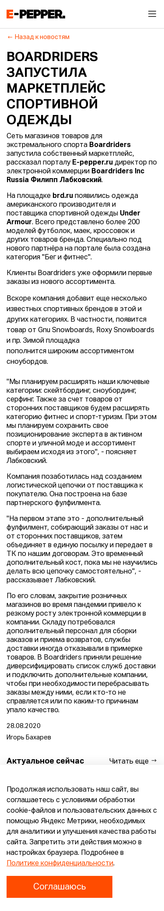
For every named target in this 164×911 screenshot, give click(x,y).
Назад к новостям (38, 37)
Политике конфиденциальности (60, 863)
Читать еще (133, 761)
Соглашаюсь (59, 886)
